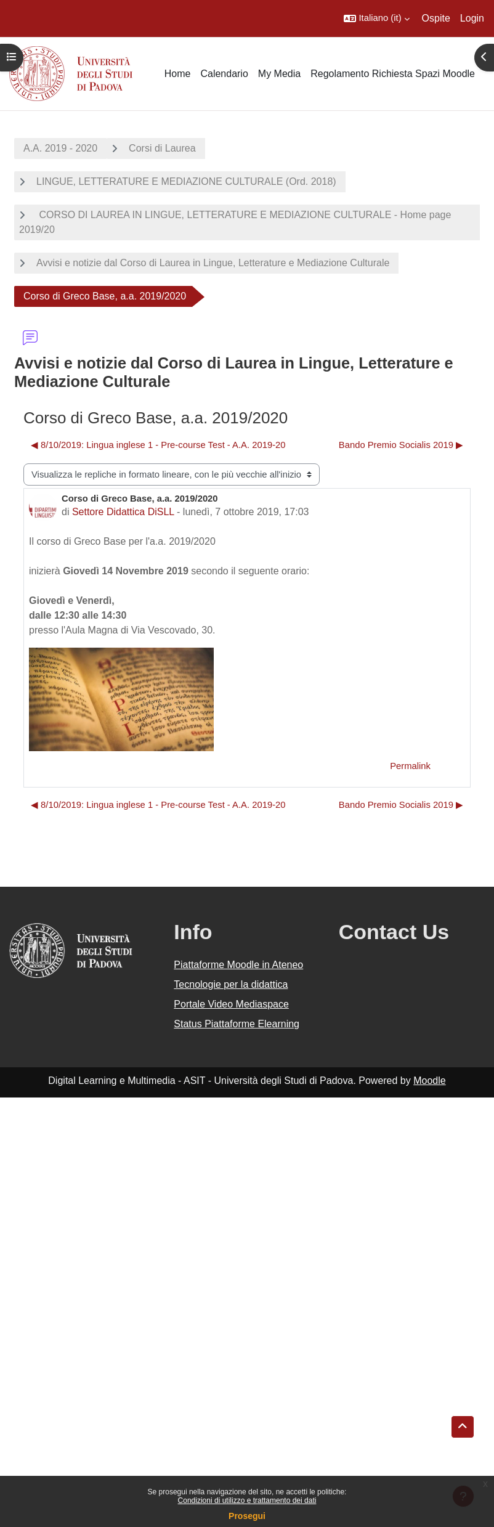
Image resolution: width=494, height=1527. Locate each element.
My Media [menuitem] (279, 73)
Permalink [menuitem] (410, 766)
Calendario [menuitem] (224, 73)
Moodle (429, 1080)
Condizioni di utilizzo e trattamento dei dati (247, 1500)
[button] (376, 18)
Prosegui (247, 1516)
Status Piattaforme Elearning (236, 1024)
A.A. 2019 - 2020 (60, 148)
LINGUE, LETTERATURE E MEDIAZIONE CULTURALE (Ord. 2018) (186, 181)
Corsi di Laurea (162, 148)
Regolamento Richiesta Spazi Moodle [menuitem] (392, 73)
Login (472, 18)
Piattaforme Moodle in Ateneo (238, 964)
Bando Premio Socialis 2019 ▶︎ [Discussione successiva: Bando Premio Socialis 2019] (401, 445)
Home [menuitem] (177, 73)
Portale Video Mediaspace (231, 1004)
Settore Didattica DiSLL (123, 512)
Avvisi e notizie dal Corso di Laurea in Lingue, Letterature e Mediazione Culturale (212, 263)
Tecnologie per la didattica (231, 984)
